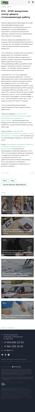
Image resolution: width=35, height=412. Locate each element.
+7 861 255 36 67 (13, 346)
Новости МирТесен (7, 328)
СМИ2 (3, 193)
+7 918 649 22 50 (14, 342)
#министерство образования (14, 185)
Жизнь (9, 6)
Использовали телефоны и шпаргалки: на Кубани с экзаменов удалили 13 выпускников (17, 147)
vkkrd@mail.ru (8, 350)
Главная (3, 6)
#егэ (5, 181)
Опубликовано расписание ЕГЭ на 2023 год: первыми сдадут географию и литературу (17, 133)
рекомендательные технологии (9, 389)
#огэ (12, 181)
